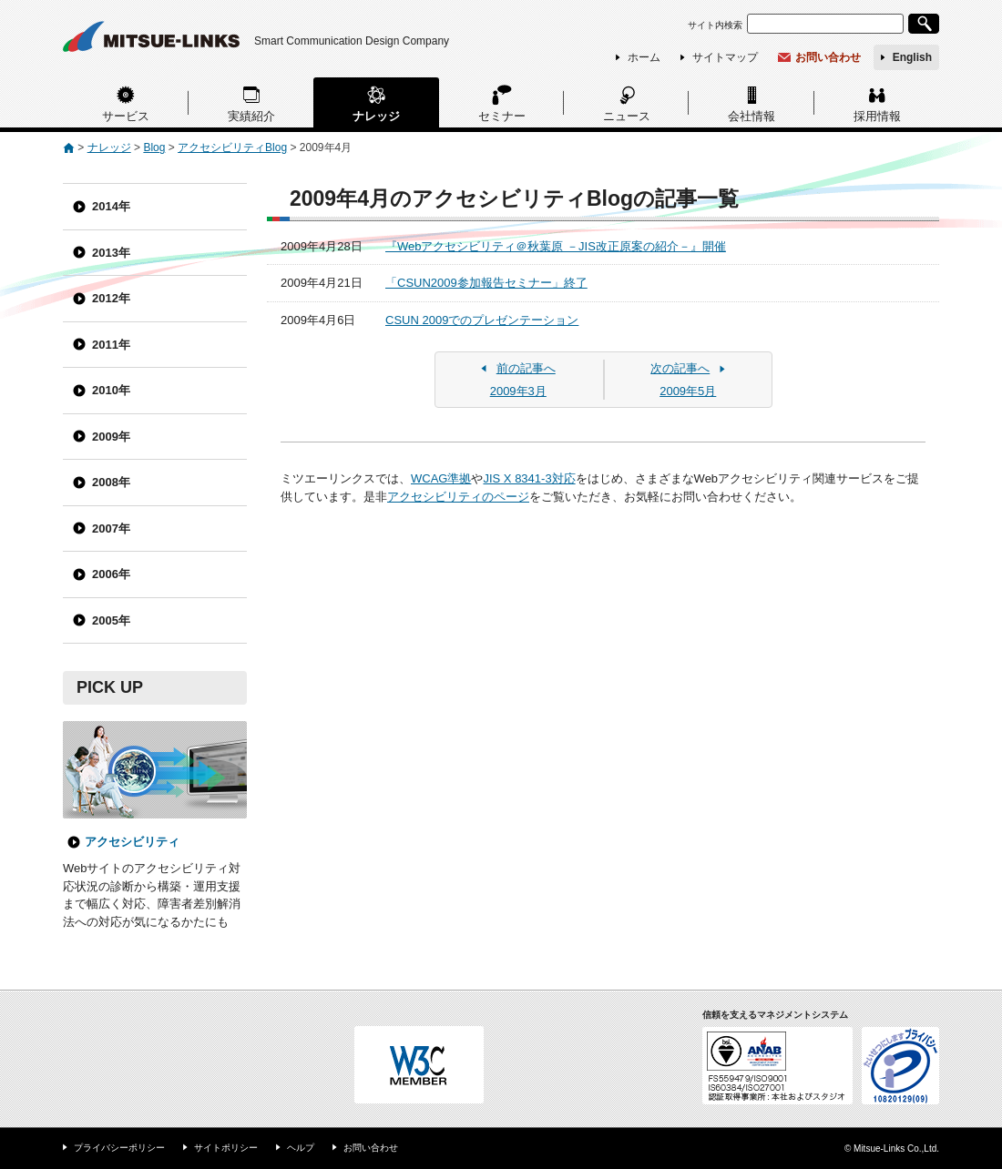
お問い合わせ (828, 57)
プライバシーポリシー (119, 1148)
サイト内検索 (715, 25)
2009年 (111, 436)
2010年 (111, 390)
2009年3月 (518, 379)
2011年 (111, 344)
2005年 (111, 620)
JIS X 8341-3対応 (529, 478)
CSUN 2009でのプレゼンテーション (481, 320)
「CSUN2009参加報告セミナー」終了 (486, 283)
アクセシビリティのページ (458, 496)
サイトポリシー (226, 1148)
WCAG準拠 (441, 478)
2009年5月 (688, 379)
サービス (125, 116)
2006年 (111, 574)
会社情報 (751, 116)
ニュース (626, 116)
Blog (154, 147)
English (912, 57)
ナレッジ (376, 116)
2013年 (111, 252)
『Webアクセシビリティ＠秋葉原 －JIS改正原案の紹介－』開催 (555, 246)
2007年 (111, 528)
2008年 (111, 482)
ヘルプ (300, 1148)
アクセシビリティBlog (232, 147)
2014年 (111, 206)
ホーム (644, 57)
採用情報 (877, 116)
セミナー (502, 116)
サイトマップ (725, 57)
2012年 (111, 298)
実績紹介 (251, 116)
